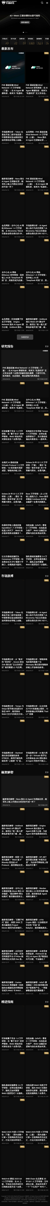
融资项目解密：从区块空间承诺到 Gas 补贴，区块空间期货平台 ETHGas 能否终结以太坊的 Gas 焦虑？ (12, 955)
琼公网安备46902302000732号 (12, 1199)
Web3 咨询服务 (13, 1201)
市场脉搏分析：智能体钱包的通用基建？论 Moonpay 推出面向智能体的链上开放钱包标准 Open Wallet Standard (37, 663)
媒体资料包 (44, 1201)
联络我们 (25, 1203)
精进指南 (7, 1002)
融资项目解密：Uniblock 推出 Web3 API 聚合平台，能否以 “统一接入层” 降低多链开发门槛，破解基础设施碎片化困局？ (36, 323)
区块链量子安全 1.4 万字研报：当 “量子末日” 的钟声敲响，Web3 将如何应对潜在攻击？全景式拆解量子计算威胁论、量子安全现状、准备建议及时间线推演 (13, 435)
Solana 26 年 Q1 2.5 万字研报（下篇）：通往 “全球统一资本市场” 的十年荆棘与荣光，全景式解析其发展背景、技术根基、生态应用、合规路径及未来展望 (37, 466)
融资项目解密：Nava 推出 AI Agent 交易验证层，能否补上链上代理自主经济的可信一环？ (13, 183)
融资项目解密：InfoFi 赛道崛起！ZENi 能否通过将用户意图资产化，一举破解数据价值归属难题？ (37, 986)
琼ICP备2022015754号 (39, 1198)
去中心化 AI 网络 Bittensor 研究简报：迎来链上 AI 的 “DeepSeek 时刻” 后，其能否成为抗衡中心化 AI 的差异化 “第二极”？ (13, 276)
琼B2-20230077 (29, 1198)
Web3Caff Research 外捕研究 (21, 1196)
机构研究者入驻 (32, 1199)
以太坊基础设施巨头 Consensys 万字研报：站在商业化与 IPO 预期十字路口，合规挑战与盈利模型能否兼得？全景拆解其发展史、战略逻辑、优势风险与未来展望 (12, 560)
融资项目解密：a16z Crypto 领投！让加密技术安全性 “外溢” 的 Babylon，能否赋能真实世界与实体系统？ (37, 924)
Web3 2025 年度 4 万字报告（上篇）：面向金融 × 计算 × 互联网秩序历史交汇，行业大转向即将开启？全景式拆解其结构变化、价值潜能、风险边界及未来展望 (37, 1136)
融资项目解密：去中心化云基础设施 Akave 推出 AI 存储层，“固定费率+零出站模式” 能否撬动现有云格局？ (13, 892)
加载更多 (25, 337)
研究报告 (7, 346)
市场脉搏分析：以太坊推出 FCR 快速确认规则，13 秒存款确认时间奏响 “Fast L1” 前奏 (37, 710)
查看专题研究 (25, 22)
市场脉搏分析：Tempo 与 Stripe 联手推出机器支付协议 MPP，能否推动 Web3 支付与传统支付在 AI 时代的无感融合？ (13, 710)
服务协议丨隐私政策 (35, 1201)
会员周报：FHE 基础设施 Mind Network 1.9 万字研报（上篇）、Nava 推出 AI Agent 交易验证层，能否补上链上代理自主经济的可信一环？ (37, 136)
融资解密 (7, 772)
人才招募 (26, 1201)
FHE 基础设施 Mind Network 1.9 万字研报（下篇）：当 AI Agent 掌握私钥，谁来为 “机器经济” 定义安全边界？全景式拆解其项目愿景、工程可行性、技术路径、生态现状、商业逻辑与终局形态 (13, 89)
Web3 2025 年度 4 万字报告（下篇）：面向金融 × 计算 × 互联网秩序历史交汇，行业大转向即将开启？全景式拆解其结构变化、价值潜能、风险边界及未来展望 (13, 1136)
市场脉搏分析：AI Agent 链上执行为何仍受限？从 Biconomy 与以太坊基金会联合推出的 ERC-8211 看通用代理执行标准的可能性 (36, 229)
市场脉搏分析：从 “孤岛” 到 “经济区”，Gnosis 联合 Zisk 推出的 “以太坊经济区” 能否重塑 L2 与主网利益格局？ (13, 663)
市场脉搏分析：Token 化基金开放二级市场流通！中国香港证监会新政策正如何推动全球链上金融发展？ (12, 136)
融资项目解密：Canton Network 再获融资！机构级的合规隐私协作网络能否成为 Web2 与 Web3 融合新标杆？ (12, 986)
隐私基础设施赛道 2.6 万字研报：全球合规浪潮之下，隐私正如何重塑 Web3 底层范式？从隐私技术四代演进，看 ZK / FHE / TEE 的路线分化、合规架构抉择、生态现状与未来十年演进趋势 (36, 560)
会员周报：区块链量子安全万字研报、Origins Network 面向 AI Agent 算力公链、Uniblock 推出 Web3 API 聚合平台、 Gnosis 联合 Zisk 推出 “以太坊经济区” (13, 323)
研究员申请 (24, 1199)
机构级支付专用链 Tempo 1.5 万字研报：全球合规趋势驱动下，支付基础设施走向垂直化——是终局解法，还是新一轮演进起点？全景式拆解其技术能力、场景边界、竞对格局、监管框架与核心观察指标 (37, 435)
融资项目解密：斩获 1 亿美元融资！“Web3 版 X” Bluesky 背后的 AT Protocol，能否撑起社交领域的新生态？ (12, 861)
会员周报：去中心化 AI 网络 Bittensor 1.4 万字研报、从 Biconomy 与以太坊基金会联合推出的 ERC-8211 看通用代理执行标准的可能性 (13, 229)
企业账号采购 (41, 1199)
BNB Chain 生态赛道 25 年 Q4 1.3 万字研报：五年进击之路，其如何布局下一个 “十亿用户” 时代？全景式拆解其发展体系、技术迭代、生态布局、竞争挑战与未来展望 (37, 1183)
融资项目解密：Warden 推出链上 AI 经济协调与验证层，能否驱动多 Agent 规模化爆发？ (37, 892)
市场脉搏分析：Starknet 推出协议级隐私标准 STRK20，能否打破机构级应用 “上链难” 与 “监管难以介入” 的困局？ (12, 757)
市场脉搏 (7, 576)
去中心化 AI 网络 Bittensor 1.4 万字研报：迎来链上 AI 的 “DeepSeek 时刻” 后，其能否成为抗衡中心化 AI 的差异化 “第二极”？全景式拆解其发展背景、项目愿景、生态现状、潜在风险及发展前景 (37, 276)
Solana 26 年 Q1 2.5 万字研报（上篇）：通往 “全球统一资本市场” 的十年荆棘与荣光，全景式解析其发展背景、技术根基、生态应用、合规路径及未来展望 (12, 498)
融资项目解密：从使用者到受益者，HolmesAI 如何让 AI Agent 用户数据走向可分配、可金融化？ (37, 955)
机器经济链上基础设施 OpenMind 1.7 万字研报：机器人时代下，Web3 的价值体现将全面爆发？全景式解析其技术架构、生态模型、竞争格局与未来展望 (13, 529)
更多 (47, 346)
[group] (5, 41)
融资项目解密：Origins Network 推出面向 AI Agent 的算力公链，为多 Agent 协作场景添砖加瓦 (36, 830)
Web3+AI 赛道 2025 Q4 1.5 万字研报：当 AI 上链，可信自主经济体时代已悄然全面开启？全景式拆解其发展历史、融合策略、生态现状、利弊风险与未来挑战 (12, 1183)
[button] (23, 32)
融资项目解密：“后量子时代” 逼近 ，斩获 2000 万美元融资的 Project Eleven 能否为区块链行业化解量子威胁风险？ (13, 924)
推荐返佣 (20, 1201)
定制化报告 (4, 1201)
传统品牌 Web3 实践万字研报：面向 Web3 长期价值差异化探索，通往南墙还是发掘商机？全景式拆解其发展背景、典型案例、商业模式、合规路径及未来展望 (36, 1089)
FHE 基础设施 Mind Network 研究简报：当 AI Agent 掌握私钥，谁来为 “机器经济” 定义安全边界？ (37, 89)
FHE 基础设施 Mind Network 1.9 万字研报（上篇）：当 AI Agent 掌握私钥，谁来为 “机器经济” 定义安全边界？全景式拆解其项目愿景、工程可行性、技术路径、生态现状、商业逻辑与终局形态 (37, 183)
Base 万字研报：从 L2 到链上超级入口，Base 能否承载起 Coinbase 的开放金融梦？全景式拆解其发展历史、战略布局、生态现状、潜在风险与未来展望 (37, 498)
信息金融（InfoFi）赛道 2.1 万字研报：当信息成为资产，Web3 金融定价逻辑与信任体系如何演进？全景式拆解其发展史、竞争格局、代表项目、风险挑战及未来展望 (36, 529)
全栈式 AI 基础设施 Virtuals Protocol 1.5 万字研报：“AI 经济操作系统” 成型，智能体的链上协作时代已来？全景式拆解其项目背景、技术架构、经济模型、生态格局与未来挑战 (13, 466)
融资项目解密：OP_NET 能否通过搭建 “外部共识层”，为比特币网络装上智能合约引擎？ (37, 861)
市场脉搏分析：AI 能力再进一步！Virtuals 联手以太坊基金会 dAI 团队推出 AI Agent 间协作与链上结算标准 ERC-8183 (37, 757)
